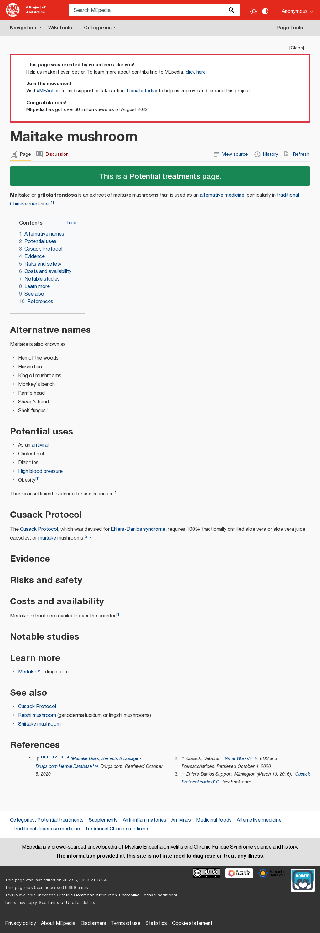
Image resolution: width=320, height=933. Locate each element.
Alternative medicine (259, 820)
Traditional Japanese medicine (46, 829)
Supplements (103, 820)
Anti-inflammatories (144, 820)
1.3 (60, 757)
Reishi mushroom (37, 715)
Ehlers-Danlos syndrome (138, 529)
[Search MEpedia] (154, 10)
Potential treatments (165, 175)
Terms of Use (60, 902)
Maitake (27, 672)
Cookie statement (192, 923)
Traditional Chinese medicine (116, 829)
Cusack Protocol (39, 529)
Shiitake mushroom (39, 724)
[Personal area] (294, 10)
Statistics (156, 923)
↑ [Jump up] (183, 758)
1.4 (66, 757)
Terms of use (125, 923)
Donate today (142, 90)
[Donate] (303, 879)
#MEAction (48, 90)
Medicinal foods (214, 820)
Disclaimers (93, 923)
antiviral (40, 445)
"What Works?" (238, 758)
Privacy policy (20, 923)
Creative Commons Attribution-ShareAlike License (106, 895)
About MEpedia (58, 923)
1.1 (48, 757)
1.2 (54, 757)
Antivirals (181, 820)
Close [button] (297, 48)
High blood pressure (40, 471)
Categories (22, 820)
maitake (47, 538)
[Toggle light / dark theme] (254, 11)
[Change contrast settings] (265, 11)
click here (195, 72)
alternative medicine (222, 195)
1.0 (42, 757)
